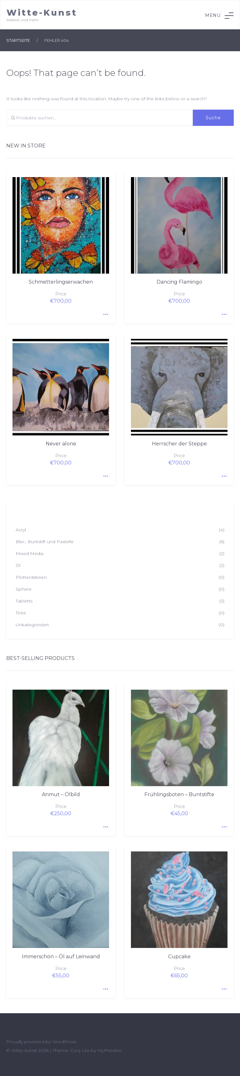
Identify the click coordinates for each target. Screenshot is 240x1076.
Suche (213, 118)
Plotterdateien (31, 577)
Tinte (21, 613)
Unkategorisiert (32, 624)
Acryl (21, 530)
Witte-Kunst (42, 12)
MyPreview (110, 1050)
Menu (219, 15)
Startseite (18, 40)
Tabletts (24, 601)
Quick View (104, 312)
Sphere (24, 589)
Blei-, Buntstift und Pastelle (45, 541)
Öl (18, 565)
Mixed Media (29, 553)
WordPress (64, 1041)
